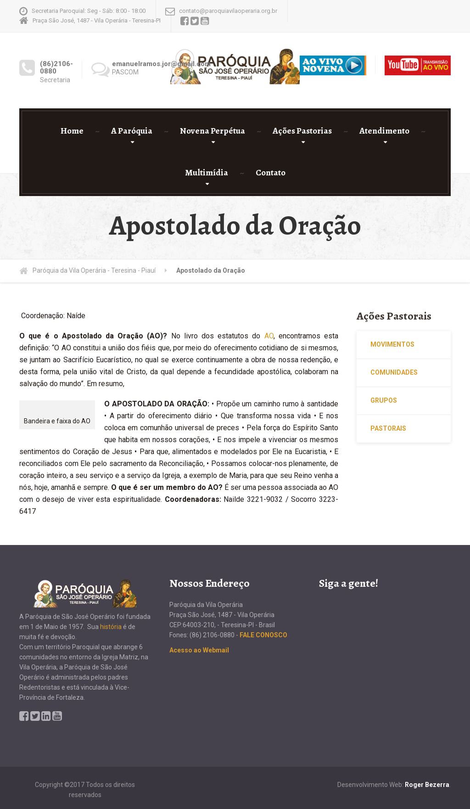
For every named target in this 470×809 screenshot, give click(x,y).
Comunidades (394, 372)
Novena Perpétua (212, 131)
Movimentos (392, 344)
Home (72, 131)
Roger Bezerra (427, 784)
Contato (270, 173)
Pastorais (388, 428)
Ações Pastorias (302, 131)
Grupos (383, 400)
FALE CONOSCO (263, 635)
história (111, 626)
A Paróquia (131, 131)
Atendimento (384, 131)
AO (269, 335)
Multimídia (206, 173)
